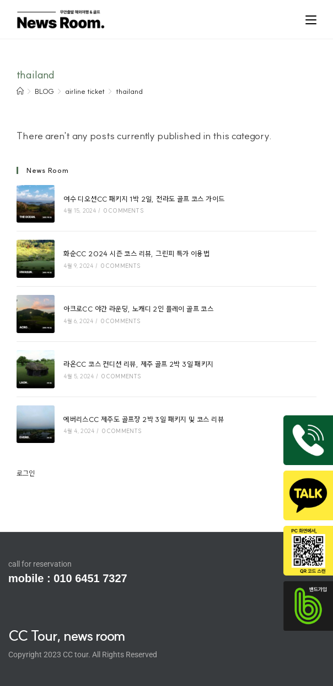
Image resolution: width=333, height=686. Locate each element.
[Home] (20, 91)
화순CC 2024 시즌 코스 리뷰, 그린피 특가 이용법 (136, 253)
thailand (129, 91)
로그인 (26, 473)
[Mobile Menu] (310, 19)
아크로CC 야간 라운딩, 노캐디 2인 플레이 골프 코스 (138, 308)
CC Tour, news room (66, 635)
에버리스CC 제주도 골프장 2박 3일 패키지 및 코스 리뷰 (143, 419)
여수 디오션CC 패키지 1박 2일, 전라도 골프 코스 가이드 (143, 198)
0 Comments (124, 210)
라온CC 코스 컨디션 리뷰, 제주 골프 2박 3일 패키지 (138, 364)
